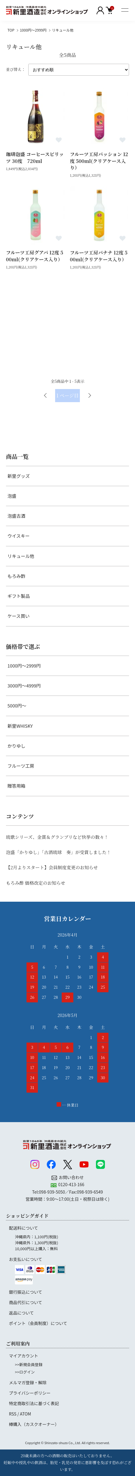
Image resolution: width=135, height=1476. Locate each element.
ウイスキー (18, 536)
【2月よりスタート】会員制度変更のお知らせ (52, 867)
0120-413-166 (71, 1184)
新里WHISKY (20, 726)
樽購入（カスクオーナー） (34, 1424)
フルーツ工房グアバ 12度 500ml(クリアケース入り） (34, 256)
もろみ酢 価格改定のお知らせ (35, 883)
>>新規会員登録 (28, 1364)
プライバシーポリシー (30, 1393)
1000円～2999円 (33, 29)
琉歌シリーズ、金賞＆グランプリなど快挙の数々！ (57, 837)
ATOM (25, 1414)
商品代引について (25, 1302)
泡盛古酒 (16, 516)
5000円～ (16, 705)
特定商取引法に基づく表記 (34, 1403)
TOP (10, 29)
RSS (12, 1414)
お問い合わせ (71, 1177)
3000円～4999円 (24, 685)
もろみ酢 (16, 576)
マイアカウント (23, 1356)
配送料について (23, 1228)
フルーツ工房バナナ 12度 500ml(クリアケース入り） (99, 256)
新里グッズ (18, 476)
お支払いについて (25, 1259)
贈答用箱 (16, 786)
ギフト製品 (18, 596)
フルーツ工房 (20, 766)
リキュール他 (62, 29)
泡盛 (11, 496)
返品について (21, 1313)
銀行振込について (25, 1292)
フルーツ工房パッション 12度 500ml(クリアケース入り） (99, 161)
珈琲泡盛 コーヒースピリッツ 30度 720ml (35, 157)
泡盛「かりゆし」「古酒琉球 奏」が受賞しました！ (58, 852)
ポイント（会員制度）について (38, 1323)
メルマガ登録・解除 (27, 1382)
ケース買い (18, 616)
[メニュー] (124, 10)
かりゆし (16, 746)
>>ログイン (25, 1372)
